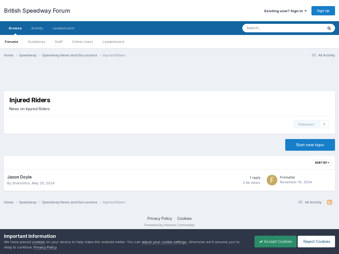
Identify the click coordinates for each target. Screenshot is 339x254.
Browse (15, 30)
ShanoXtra (21, 183)
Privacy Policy (160, 218)
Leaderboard (113, 41)
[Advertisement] (169, 78)
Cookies (184, 218)
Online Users (82, 41)
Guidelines (36, 41)
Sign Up (323, 10)
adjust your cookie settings (164, 242)
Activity (37, 28)
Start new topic (310, 144)
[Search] (269, 28)
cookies (38, 242)
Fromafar (287, 177)
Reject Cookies (315, 241)
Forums (11, 41)
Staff (59, 41)
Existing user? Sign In (285, 11)
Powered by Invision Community (169, 225)
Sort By (322, 162)
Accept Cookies (273, 241)
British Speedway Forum (37, 10)
